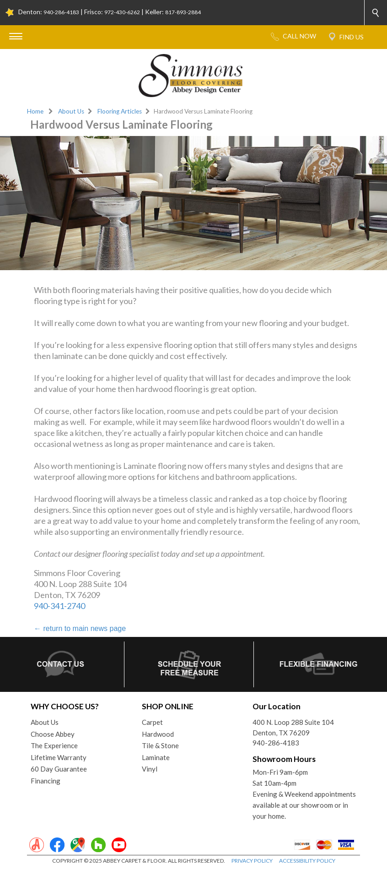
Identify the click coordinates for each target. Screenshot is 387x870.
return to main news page (80, 628)
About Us (71, 111)
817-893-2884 (183, 12)
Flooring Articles (119, 111)
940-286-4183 (61, 12)
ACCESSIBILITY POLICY (307, 860)
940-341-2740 (59, 606)
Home (35, 111)
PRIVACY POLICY (252, 860)
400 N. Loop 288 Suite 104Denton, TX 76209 (293, 727)
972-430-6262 (122, 12)
